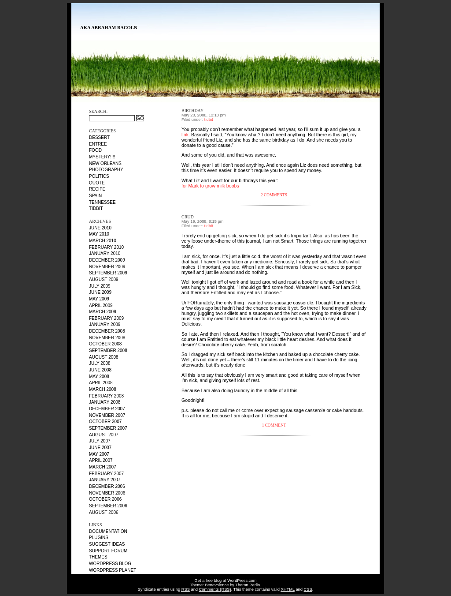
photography (106, 169)
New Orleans (105, 163)
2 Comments (274, 195)
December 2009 (107, 260)
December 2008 (107, 331)
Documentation (108, 531)
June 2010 (100, 227)
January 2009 (104, 324)
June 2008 (100, 369)
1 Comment (274, 425)
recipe (97, 189)
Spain (95, 195)
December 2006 (107, 486)
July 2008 (100, 363)
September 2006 (108, 505)
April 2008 (101, 382)
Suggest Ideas (107, 544)
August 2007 (103, 434)
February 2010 (106, 247)
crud (187, 216)
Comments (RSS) (215, 589)
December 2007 (107, 408)
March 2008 (102, 389)
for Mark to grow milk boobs (210, 185)
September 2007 (108, 428)
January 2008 (104, 402)
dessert (99, 137)
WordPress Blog (110, 563)
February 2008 (106, 396)
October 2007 (105, 421)
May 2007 (99, 454)
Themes (98, 557)
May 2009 (99, 298)
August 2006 (103, 512)
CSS (308, 589)
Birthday (192, 110)
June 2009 (100, 292)
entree (98, 144)
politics (99, 176)
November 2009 (107, 266)
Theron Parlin (247, 585)
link (185, 134)
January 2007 (104, 479)
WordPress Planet (112, 570)
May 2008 (99, 376)
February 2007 (106, 473)
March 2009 (102, 311)
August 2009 (103, 279)
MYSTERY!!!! (102, 156)
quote (97, 182)
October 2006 (105, 499)
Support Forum (108, 550)
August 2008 (103, 357)
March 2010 (102, 240)
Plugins (98, 537)
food (95, 150)
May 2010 (99, 234)
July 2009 (100, 286)
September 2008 (108, 350)
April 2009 (101, 305)
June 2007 (100, 447)
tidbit (96, 208)
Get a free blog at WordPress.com (226, 580)
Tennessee (102, 202)
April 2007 (101, 460)
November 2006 (107, 493)
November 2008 (107, 337)
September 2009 (108, 272)
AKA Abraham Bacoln (108, 27)
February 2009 (106, 318)
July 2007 (100, 441)
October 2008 (105, 343)
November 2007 (107, 415)
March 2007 (102, 467)
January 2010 (104, 253)
